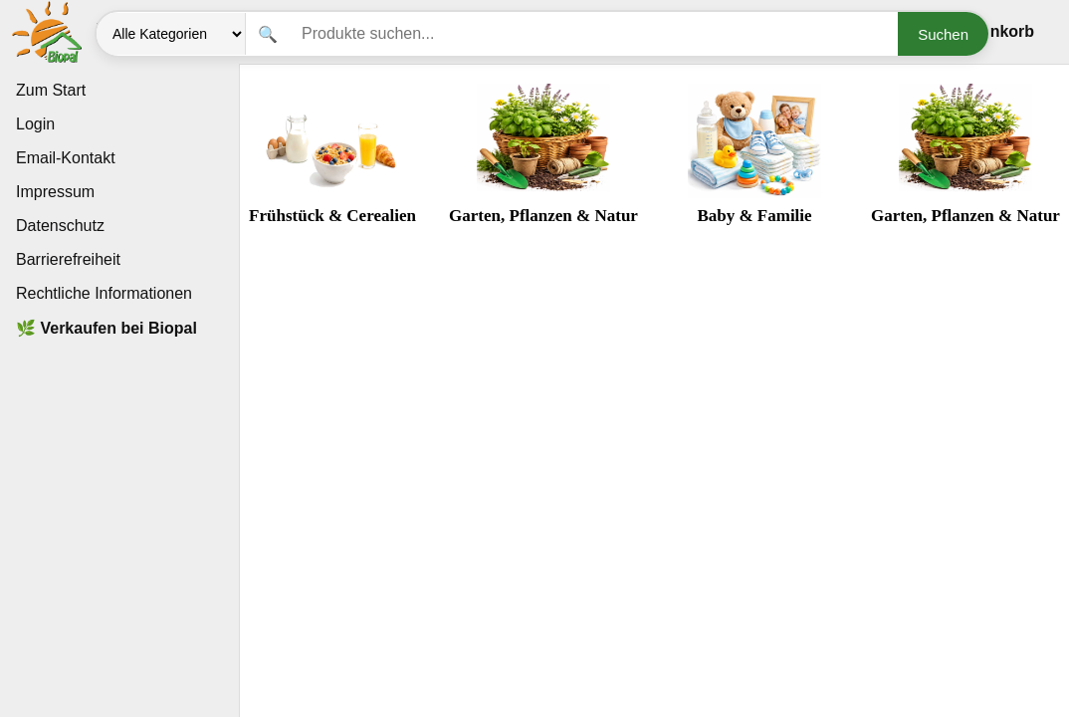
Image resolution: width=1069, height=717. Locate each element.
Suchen (943, 34)
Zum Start (51, 90)
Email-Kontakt (65, 157)
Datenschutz (60, 225)
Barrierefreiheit (68, 259)
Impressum (55, 191)
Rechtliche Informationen (104, 293)
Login (35, 124)
